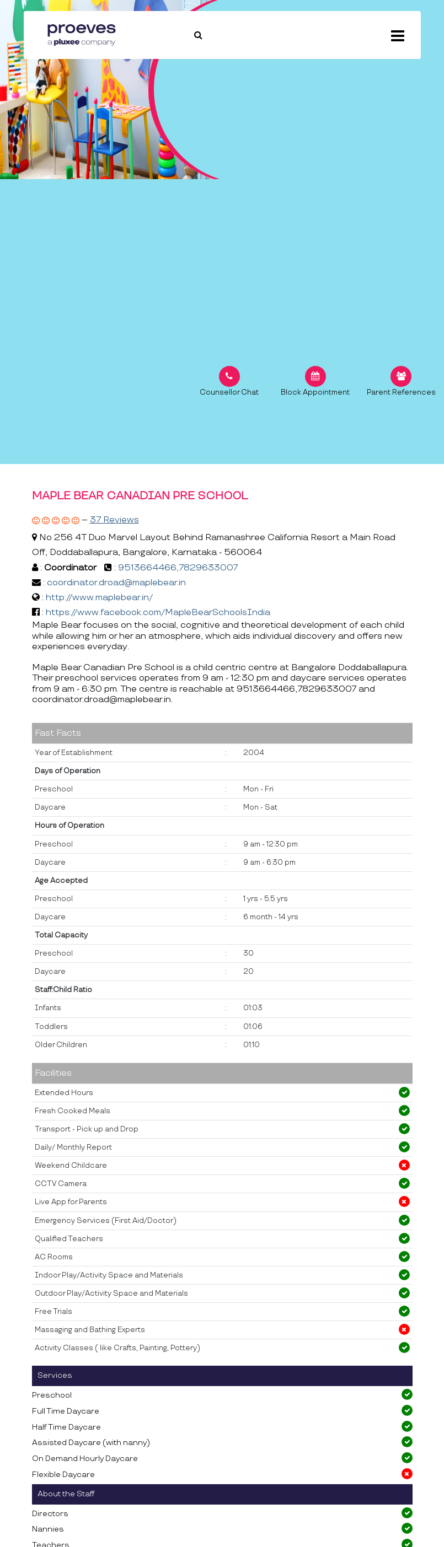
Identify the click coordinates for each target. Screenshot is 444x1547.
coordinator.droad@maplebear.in (116, 583)
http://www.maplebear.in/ (99, 597)
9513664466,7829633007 (178, 568)
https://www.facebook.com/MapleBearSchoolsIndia (158, 612)
